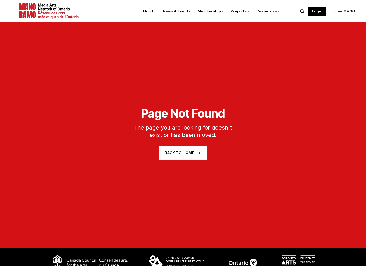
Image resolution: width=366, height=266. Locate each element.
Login (317, 11)
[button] (149, 11)
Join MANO (344, 11)
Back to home (179, 152)
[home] (62, 11)
